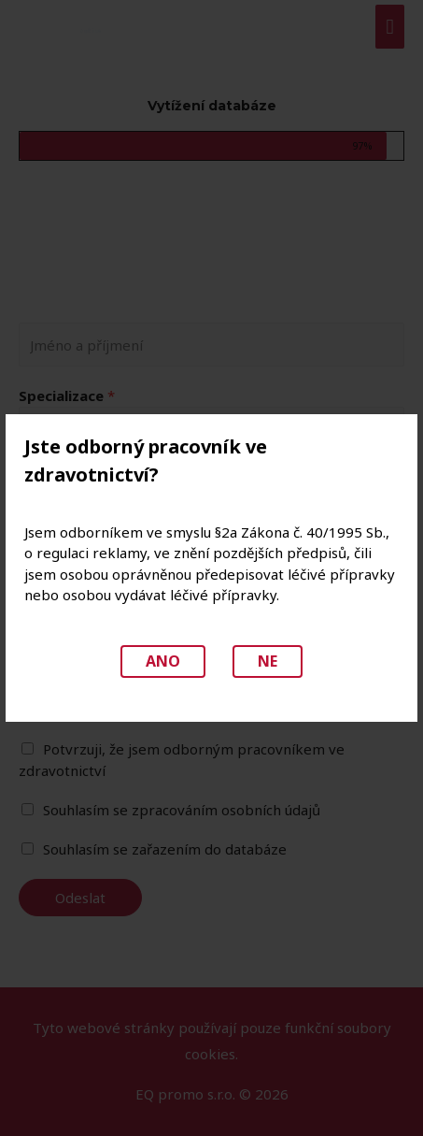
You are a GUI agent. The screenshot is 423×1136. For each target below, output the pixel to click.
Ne (267, 661)
